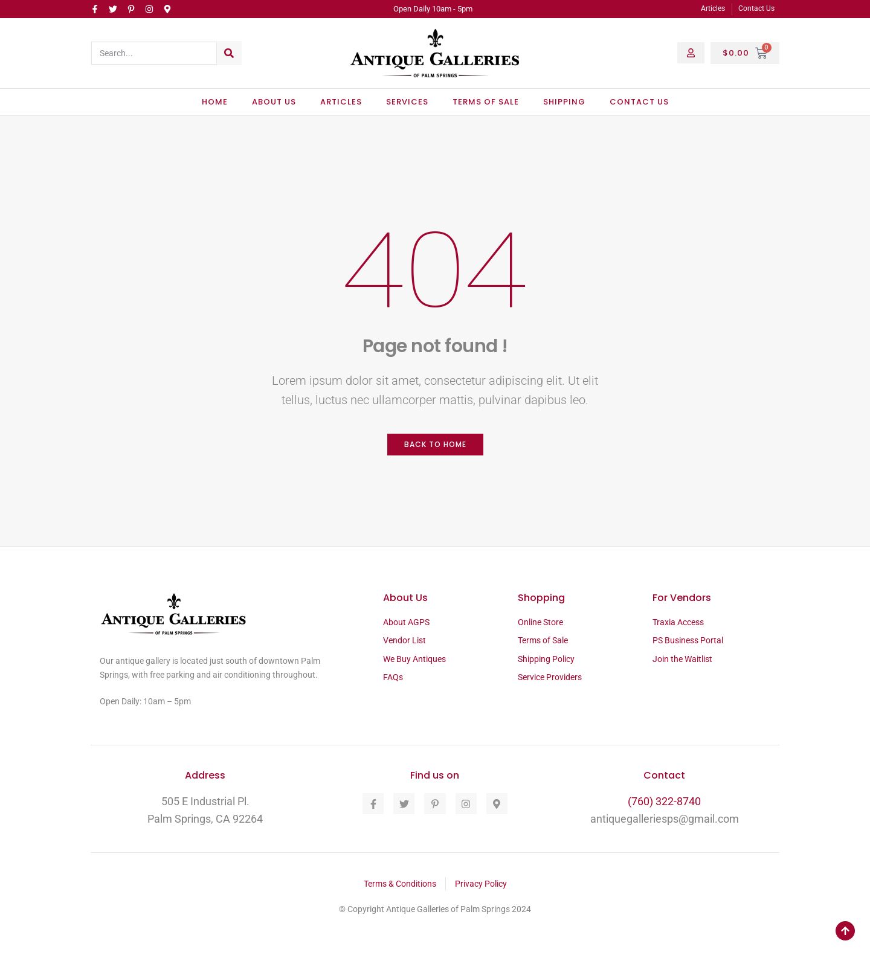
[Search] (229, 53)
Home (215, 102)
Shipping (564, 102)
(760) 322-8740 (664, 801)
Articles (341, 102)
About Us (274, 102)
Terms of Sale (486, 102)
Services (407, 102)
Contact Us (639, 102)
